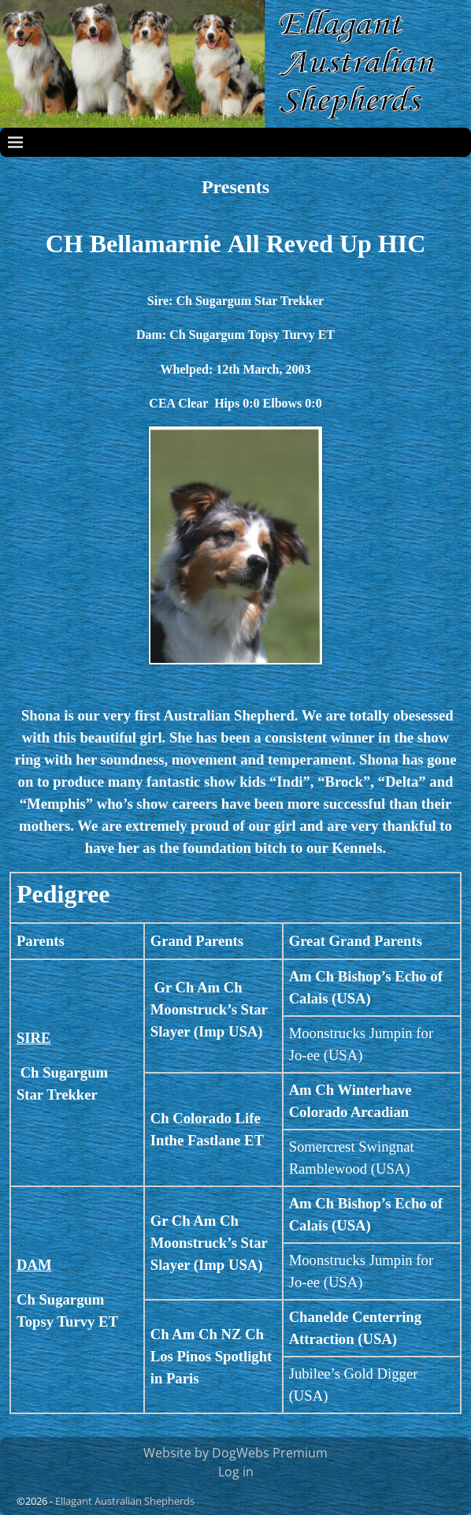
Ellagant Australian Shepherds (125, 1501)
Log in (236, 1471)
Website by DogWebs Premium (235, 1452)
